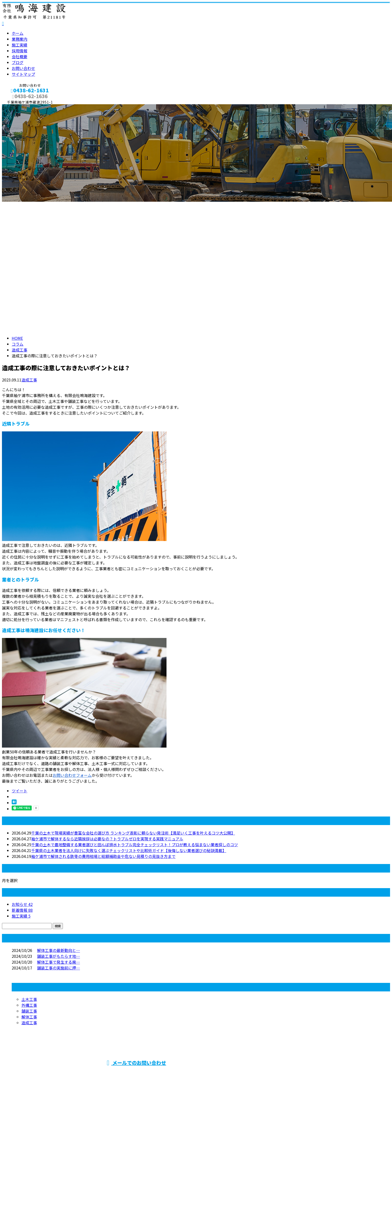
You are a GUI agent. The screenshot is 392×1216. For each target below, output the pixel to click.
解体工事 (29, 1017)
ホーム (17, 33)
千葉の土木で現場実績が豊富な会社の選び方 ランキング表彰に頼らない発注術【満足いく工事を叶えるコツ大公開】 (133, 833)
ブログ (17, 62)
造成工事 (19, 350)
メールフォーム (19, 107)
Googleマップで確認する (25, 1165)
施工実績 (19, 45)
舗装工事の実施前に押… (58, 968)
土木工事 (29, 999)
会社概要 (19, 56)
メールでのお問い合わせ (136, 1062)
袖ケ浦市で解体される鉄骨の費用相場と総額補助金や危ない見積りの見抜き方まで (103, 856)
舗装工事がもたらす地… (58, 956)
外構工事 (29, 1005)
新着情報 (22, 910)
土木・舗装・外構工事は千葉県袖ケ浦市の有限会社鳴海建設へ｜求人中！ (66, 1193)
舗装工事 (29, 1011)
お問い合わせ (23, 68)
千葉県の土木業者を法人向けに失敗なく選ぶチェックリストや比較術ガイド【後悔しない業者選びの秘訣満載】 (128, 850)
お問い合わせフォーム (72, 775)
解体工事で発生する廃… (58, 962)
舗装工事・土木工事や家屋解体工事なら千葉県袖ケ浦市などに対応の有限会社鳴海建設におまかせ (291, 1075)
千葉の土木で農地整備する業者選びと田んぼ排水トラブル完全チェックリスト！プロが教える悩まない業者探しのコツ (134, 844)
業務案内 (19, 39)
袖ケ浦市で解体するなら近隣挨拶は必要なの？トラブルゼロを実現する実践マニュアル (107, 839)
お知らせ (22, 904)
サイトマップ (23, 74)
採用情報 (19, 51)
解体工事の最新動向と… (58, 950)
